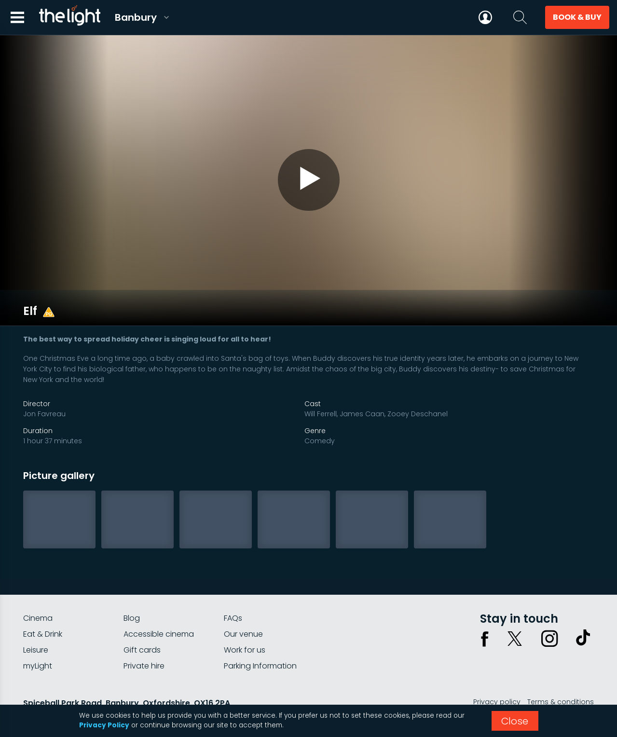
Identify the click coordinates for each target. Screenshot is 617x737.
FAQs (233, 589)
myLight (37, 637)
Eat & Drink (42, 605)
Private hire (144, 637)
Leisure (35, 621)
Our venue (243, 605)
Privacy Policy (104, 725)
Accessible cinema (158, 605)
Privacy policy (497, 673)
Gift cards (142, 621)
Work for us (244, 621)
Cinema (38, 589)
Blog (131, 589)
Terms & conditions (560, 673)
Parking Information (260, 637)
